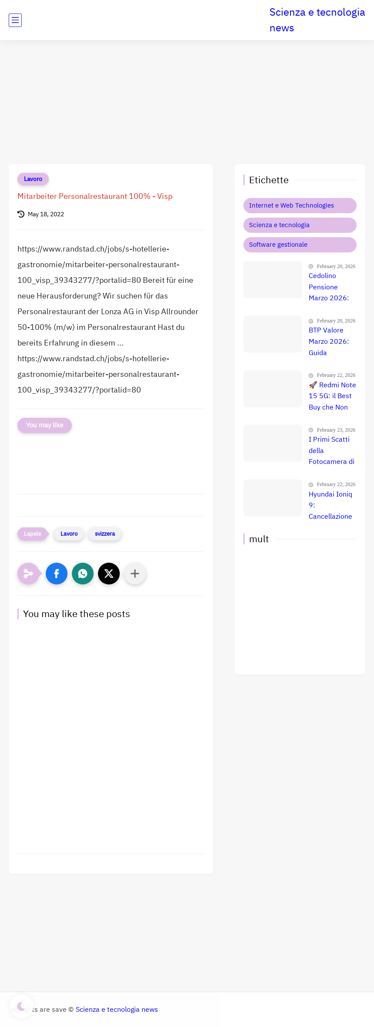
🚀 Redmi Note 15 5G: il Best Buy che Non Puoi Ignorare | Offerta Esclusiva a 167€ (332, 397)
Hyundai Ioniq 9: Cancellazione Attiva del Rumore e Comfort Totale (332, 506)
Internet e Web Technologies (291, 205)
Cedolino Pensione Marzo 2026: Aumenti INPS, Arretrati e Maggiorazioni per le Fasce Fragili (331, 288)
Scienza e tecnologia (279, 225)
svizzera (105, 534)
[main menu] (15, 20)
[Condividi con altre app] (135, 573)
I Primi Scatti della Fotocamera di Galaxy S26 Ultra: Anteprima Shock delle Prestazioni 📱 (331, 451)
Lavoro (33, 179)
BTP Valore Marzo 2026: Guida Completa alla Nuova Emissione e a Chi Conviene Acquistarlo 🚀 (332, 342)
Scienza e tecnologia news (317, 20)
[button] (56, 573)
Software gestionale (278, 244)
